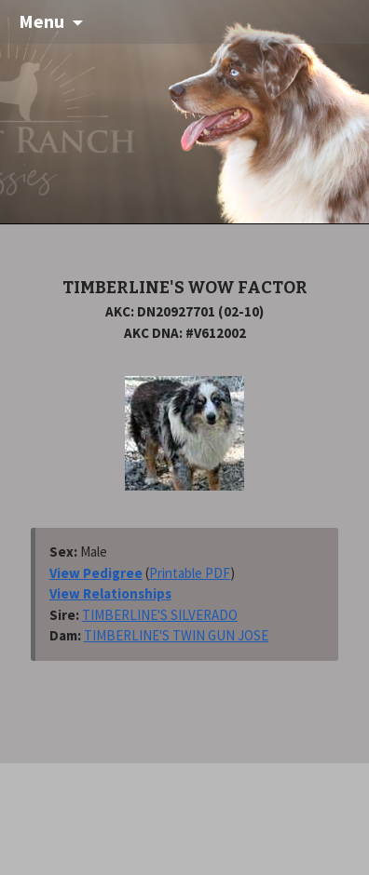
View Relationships (110, 593)
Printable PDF (189, 573)
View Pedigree (96, 573)
